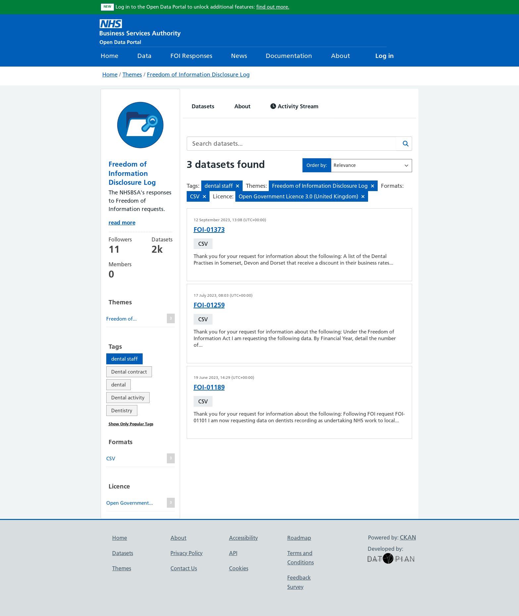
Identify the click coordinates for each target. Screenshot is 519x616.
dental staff (124, 359)
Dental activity (128, 397)
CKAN (408, 537)
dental (118, 385)
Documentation (289, 56)
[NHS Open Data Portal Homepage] (140, 31)
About (340, 56)
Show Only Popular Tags (131, 423)
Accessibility (243, 538)
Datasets (203, 106)
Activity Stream (294, 106)
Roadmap (299, 538)
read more (122, 222)
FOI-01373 (209, 229)
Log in (384, 56)
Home (109, 56)
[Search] (404, 143)
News (239, 56)
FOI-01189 (209, 387)
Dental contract (129, 372)
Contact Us (183, 568)
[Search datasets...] (292, 143)
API (233, 553)
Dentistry (121, 410)
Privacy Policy (186, 553)
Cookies (238, 568)
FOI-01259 (209, 305)
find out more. (272, 7)
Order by (316, 165)
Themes (132, 74)
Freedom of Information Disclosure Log (198, 74)
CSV (203, 243)
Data (144, 56)
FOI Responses (191, 56)
